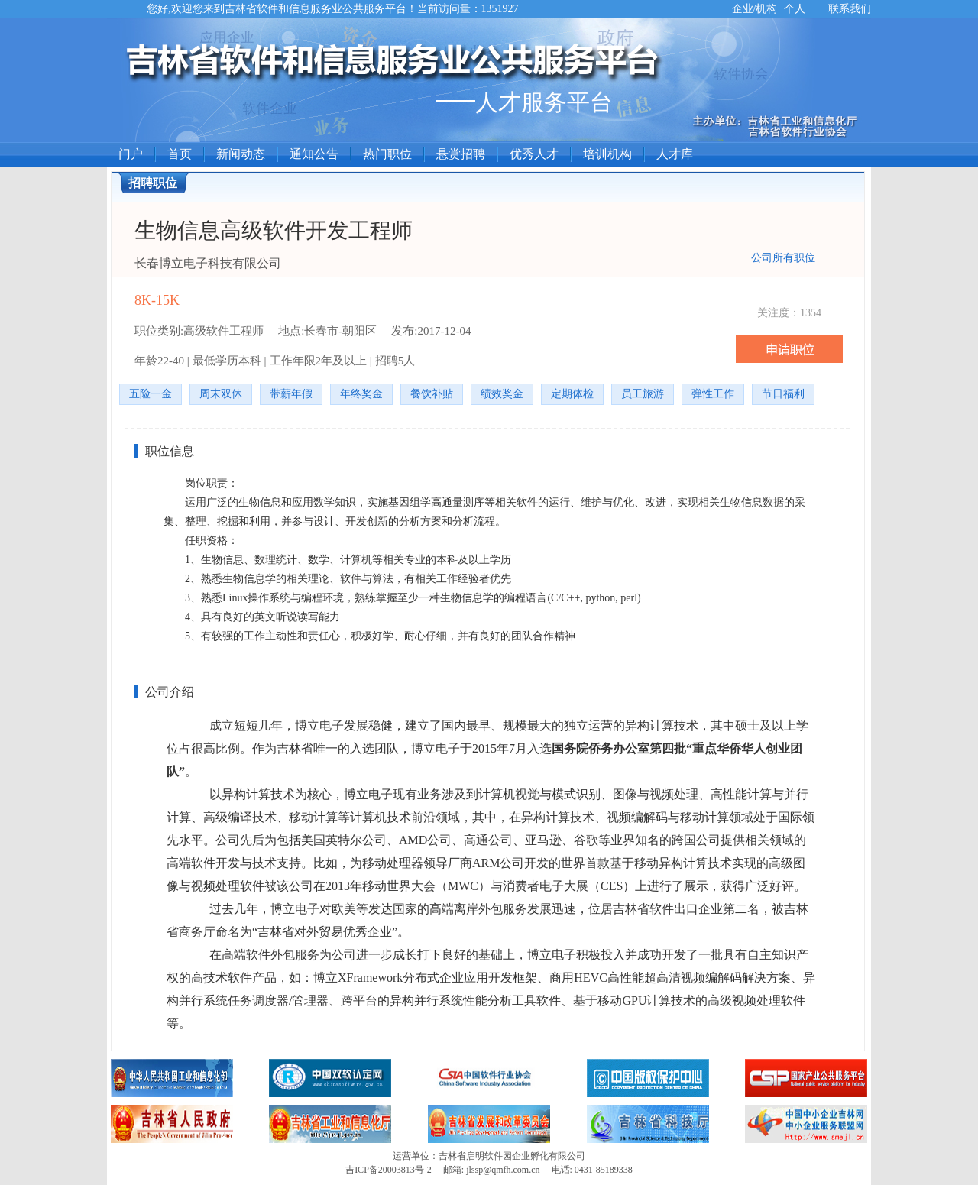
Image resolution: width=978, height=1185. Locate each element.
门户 (130, 153)
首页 (179, 153)
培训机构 (607, 153)
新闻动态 (240, 153)
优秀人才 (534, 153)
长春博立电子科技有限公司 (207, 263)
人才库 (674, 153)
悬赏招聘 (460, 153)
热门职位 (387, 153)
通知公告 (314, 153)
